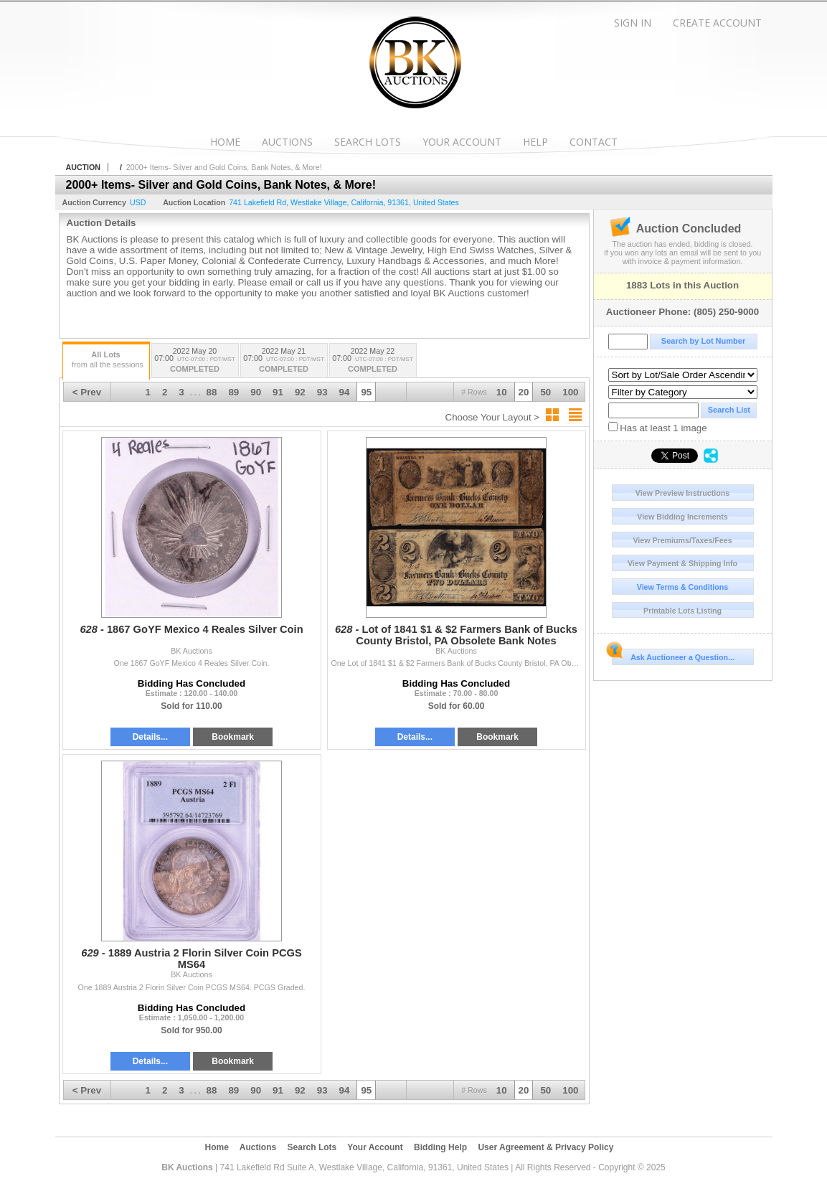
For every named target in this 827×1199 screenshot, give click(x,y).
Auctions (287, 142)
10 (501, 392)
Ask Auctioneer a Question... (673, 655)
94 (344, 392)
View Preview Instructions (682, 493)
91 (278, 392)
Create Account (717, 22)
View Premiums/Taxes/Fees (682, 540)
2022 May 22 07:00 (373, 361)
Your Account (461, 142)
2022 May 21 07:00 (284, 361)
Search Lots (367, 142)
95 (366, 392)
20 (524, 392)
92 (300, 392)
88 (212, 392)
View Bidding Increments (682, 516)
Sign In (632, 22)
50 (545, 392)
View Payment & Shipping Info (682, 563)
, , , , (344, 202)
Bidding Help (440, 1147)
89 (233, 392)
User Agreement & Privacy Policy (545, 1147)
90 (255, 392)
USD (138, 202)
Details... (150, 737)
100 (570, 392)
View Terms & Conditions (683, 587)
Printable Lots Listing (682, 610)
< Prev (86, 392)
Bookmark (233, 737)
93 (322, 392)
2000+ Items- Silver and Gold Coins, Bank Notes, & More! (224, 167)
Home (225, 142)
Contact (594, 142)
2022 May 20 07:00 (195, 361)
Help (535, 142)
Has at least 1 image (657, 427)
